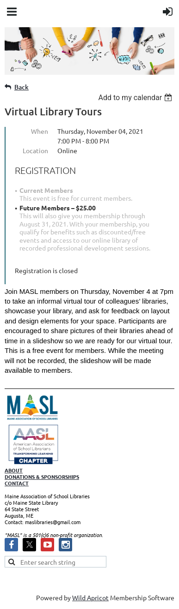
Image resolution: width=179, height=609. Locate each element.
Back (21, 87)
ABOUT (14, 470)
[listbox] (136, 97)
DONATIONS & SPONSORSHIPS (42, 476)
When (39, 131)
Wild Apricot (90, 597)
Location (35, 150)
